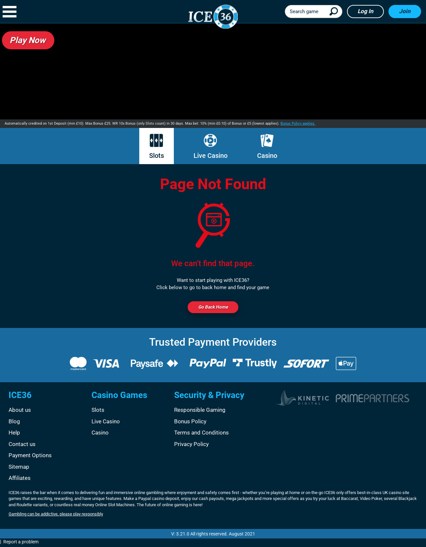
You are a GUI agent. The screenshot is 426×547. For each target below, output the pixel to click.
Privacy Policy (191, 445)
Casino (267, 147)
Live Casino (210, 147)
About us (20, 411)
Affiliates (20, 479)
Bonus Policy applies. (297, 123)
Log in (365, 11)
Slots (156, 147)
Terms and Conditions (201, 434)
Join (405, 11)
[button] (12, 11)
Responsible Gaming (200, 411)
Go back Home (213, 308)
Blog (14, 422)
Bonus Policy (190, 422)
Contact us (22, 445)
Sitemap (19, 468)
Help (14, 434)
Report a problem (21, 543)
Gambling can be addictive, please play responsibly (56, 515)
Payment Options (30, 456)
